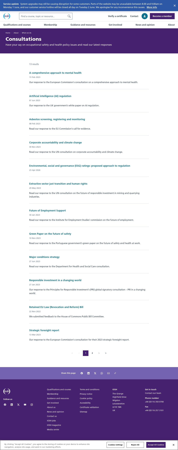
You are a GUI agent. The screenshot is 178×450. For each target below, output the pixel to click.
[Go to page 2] (92, 353)
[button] (17, 24)
